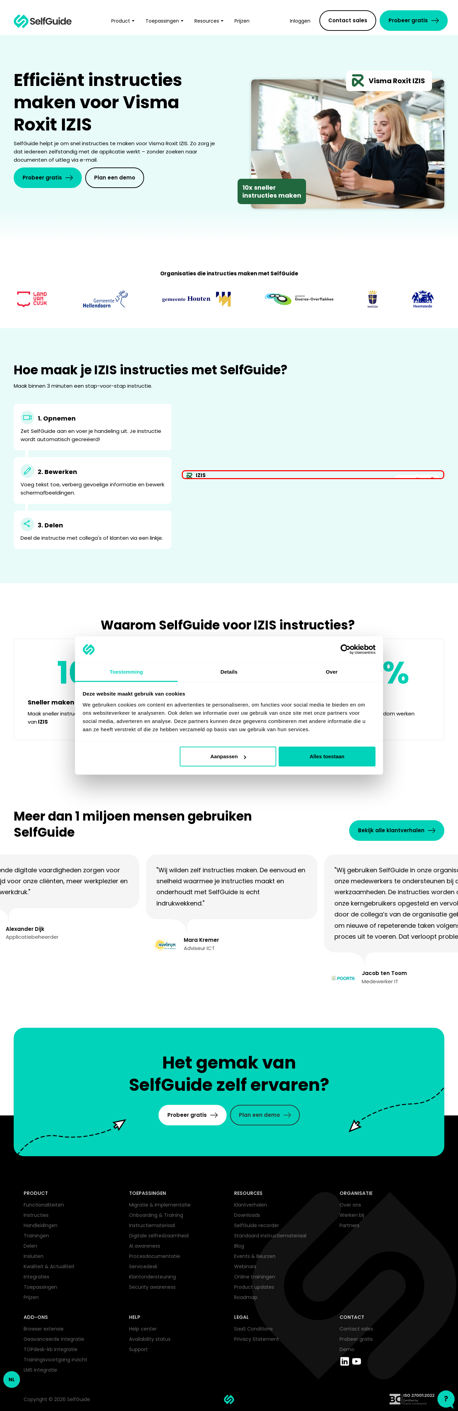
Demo (347, 1349)
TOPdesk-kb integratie (50, 1349)
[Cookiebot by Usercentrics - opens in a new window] (346, 650)
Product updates (254, 1287)
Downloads (247, 1215)
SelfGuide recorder (256, 1225)
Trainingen (36, 1235)
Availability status (149, 1339)
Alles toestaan (327, 756)
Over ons (350, 1204)
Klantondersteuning (152, 1276)
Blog (239, 1246)
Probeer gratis (356, 1339)
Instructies (36, 1215)
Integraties (36, 1276)
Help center (143, 1328)
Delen (30, 1246)
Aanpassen (228, 756)
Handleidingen (41, 1225)
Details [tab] (229, 672)
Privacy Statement (256, 1339)
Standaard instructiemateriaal (270, 1235)
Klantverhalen (250, 1204)
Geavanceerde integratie (54, 1339)
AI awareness (144, 1246)
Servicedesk (143, 1266)
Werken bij (352, 1215)
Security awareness (152, 1287)
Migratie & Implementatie (160, 1204)
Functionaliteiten (44, 1204)
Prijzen (31, 1297)
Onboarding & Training (156, 1215)
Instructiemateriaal (152, 1225)
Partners (349, 1225)
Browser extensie (44, 1328)
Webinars (245, 1266)
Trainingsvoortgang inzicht (55, 1359)
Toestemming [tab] (126, 672)
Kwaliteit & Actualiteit (49, 1266)
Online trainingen (254, 1276)
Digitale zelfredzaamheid (159, 1235)
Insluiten (33, 1256)
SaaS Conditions (253, 1328)
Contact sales (356, 1328)
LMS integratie (40, 1369)
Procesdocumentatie (154, 1256)
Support (138, 1349)
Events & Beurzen (255, 1256)
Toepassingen (40, 1287)
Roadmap (245, 1297)
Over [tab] (332, 672)
